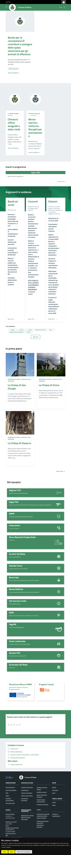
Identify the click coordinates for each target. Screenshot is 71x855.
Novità (54, 783)
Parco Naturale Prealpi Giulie (22, 537)
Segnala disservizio (16, 764)
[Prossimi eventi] (64, 172)
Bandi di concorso (25, 817)
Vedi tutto (62, 181)
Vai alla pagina (13, 148)
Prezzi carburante (17, 641)
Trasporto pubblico (34, 113)
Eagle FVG (13, 502)
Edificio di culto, (26, 379)
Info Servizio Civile (17, 601)
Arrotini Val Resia (17, 554)
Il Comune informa (13, 113)
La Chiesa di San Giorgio (17, 386)
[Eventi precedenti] (7, 172)
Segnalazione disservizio (40, 826)
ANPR (11, 513)
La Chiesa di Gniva (49, 385)
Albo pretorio (24, 819)
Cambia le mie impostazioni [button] (24, 852)
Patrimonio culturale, (14, 379)
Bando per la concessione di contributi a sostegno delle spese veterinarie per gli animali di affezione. (20, 46)
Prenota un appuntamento (56, 815)
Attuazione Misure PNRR (20, 684)
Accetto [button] (4, 852)
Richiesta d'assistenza (42, 821)
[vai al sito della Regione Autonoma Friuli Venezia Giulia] (8, 2)
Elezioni (52, 201)
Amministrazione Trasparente (26, 810)
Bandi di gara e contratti (27, 815)
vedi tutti (35, 337)
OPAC (11, 612)
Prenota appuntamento (17, 757)
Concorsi (33, 201)
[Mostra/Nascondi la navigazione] (6, 7)
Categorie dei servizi (27, 783)
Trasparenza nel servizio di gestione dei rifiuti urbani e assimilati (43, 816)
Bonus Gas (14, 577)
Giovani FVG (14, 653)
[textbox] (35, 725)
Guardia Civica (15, 565)
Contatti (8, 810)
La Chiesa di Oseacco (19, 443)
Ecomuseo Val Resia (18, 664)
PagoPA (12, 624)
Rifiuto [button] (11, 852)
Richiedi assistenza (16, 751)
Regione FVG (15, 490)
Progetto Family (46, 684)
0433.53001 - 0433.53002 (24, 754)
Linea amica (14, 525)
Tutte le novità (14, 73)
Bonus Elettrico (16, 589)
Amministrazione (11, 783)
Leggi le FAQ (14, 748)
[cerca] (64, 7)
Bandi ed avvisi (13, 203)
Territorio (11, 381)
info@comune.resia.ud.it (12, 828)
